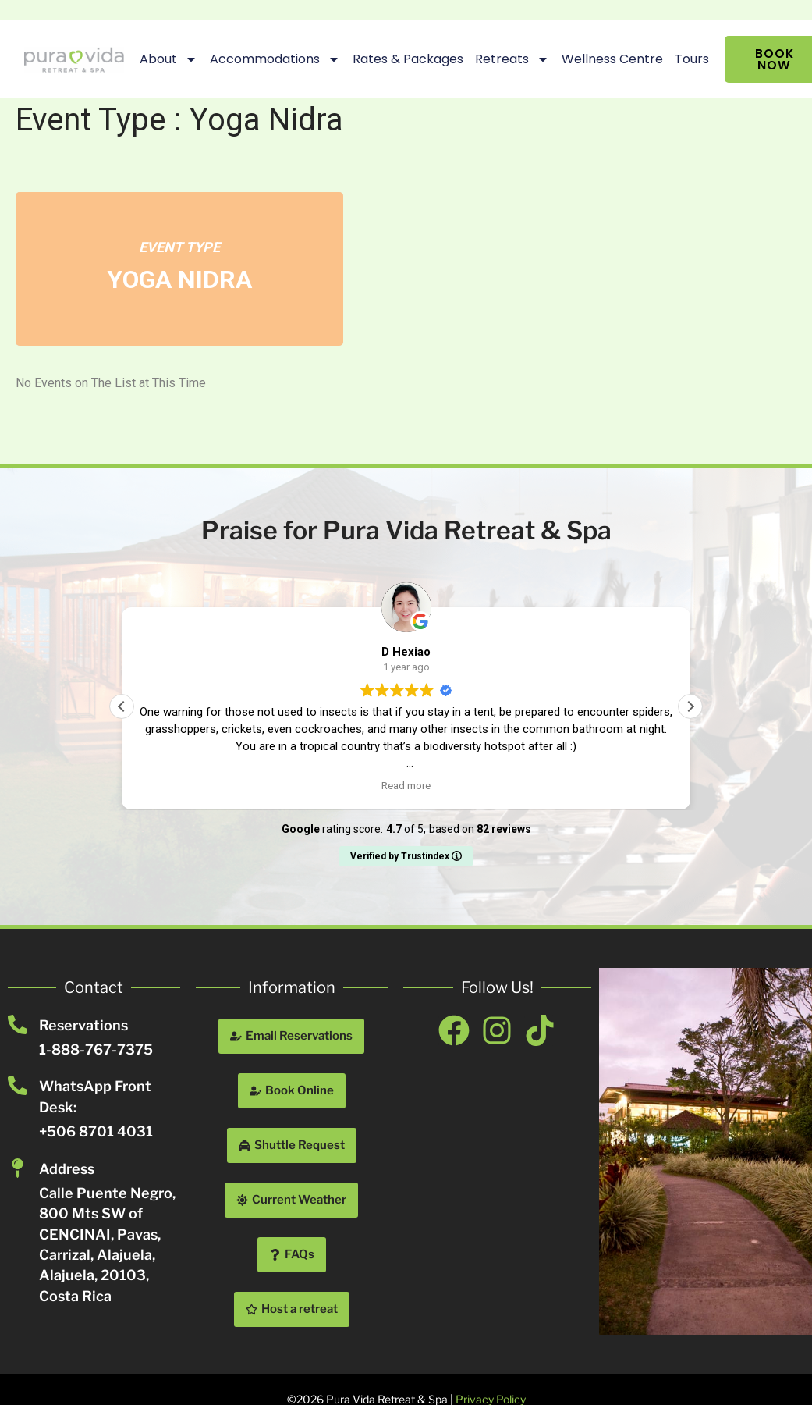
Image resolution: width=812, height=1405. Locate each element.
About (165, 59)
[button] (690, 706)
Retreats (509, 59)
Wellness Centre (609, 59)
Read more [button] (406, 785)
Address (66, 1169)
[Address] (17, 1168)
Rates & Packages (404, 59)
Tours (689, 59)
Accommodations (272, 59)
